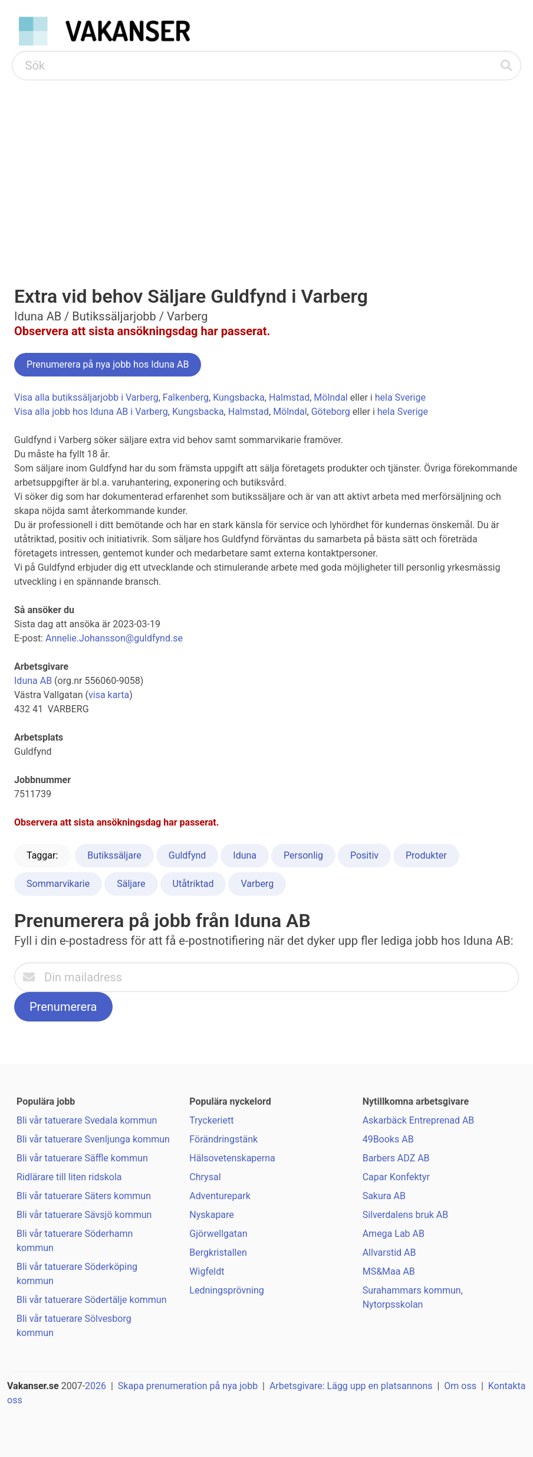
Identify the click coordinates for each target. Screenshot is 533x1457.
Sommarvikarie (58, 883)
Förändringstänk (223, 1139)
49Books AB (388, 1139)
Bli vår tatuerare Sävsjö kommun (84, 1214)
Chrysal (205, 1177)
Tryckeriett (211, 1120)
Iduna (244, 855)
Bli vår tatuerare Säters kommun (84, 1195)
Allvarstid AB (389, 1252)
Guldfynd (187, 855)
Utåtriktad (193, 883)
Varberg (257, 883)
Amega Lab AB (394, 1233)
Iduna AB (33, 680)
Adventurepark (219, 1195)
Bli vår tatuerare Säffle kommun (82, 1158)
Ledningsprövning (226, 1290)
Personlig (303, 855)
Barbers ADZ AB (396, 1158)
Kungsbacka (239, 397)
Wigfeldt (206, 1271)
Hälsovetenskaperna (232, 1158)
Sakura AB (384, 1195)
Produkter (426, 855)
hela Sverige (400, 397)
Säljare (131, 883)
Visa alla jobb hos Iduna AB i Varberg (91, 411)
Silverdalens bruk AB (406, 1214)
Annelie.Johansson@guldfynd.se (114, 638)
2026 (95, 1385)
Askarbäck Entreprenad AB (419, 1120)
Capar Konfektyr (396, 1177)
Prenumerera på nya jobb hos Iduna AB (108, 364)
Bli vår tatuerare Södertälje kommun (91, 1299)
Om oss (460, 1385)
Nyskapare (211, 1214)
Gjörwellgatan (218, 1233)
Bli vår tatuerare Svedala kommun (87, 1120)
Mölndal (330, 397)
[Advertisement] (266, 168)
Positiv (364, 855)
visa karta (108, 694)
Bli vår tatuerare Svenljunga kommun (93, 1139)
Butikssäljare (114, 855)
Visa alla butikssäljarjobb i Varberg (86, 397)
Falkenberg (186, 397)
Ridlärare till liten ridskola (69, 1177)
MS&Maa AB (389, 1271)
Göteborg (330, 411)
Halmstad (289, 397)
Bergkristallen (217, 1252)
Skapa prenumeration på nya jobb (188, 1385)
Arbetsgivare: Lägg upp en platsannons (351, 1385)
